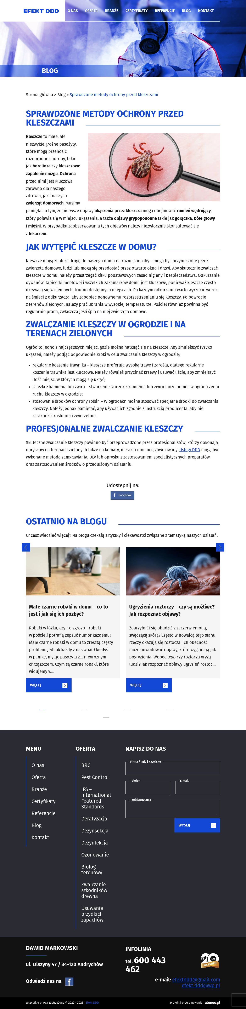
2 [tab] (98, 703)
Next (218, 545)
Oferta (91, 11)
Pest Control (95, 777)
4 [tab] (184, 703)
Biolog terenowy (91, 870)
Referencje (165, 11)
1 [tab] (56, 703)
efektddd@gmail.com (196, 980)
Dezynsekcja (94, 831)
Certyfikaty (136, 11)
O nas (73, 11)
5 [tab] (120, 710)
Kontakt (206, 11)
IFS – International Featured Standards (96, 798)
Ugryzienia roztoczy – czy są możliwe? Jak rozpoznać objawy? (172, 611)
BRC (85, 765)
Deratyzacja (94, 819)
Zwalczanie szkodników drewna (94, 890)
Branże (111, 11)
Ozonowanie (95, 855)
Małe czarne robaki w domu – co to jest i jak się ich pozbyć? (68, 611)
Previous (24, 545)
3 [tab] (141, 703)
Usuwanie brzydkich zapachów (92, 914)
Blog (186, 11)
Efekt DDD (92, 1002)
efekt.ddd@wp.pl (201, 985)
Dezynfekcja (94, 843)
